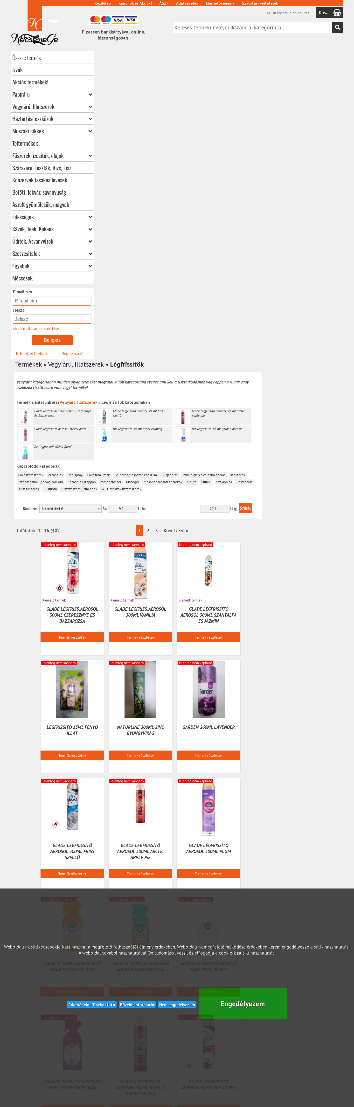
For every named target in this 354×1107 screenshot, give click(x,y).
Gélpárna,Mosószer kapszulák (220, 167)
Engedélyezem (243, 1002)
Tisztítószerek (112, 181)
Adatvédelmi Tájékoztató (91, 1004)
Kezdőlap (103, 3)
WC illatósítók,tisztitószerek (205, 181)
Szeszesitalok (52, 253)
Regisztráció (72, 353)
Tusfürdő (133, 181)
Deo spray (158, 167)
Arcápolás (139, 167)
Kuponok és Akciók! (135, 3)
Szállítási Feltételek (260, 3)
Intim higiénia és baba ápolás (287, 167)
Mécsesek (22, 277)
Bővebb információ (137, 1004)
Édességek (52, 216)
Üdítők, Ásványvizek (52, 241)
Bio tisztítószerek (114, 167)
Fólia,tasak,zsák (182, 167)
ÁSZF (164, 3)
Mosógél (215, 174)
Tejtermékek (25, 143)
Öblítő (275, 174)
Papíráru (52, 94)
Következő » (258, 223)
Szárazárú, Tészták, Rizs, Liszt (42, 167)
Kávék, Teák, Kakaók (52, 229)
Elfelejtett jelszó (31, 353)
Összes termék (26, 57)
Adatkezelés (188, 3)
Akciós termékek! (30, 81)
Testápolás (328, 174)
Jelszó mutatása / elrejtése (35, 328)
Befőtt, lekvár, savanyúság (39, 192)
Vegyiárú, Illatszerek (52, 106)
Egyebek (52, 265)
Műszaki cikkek (52, 130)
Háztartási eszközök (52, 118)
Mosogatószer (194, 174)
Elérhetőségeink (220, 3)
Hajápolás (254, 167)
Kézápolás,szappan (165, 174)
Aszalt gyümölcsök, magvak (40, 204)
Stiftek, (290, 174)
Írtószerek (320, 167)
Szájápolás (307, 174)
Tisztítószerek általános (162, 181)
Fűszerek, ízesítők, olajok (52, 155)
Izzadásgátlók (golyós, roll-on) (124, 174)
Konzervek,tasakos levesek (39, 179)
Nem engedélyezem (177, 1004)
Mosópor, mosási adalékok (246, 174)
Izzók (17, 69)
